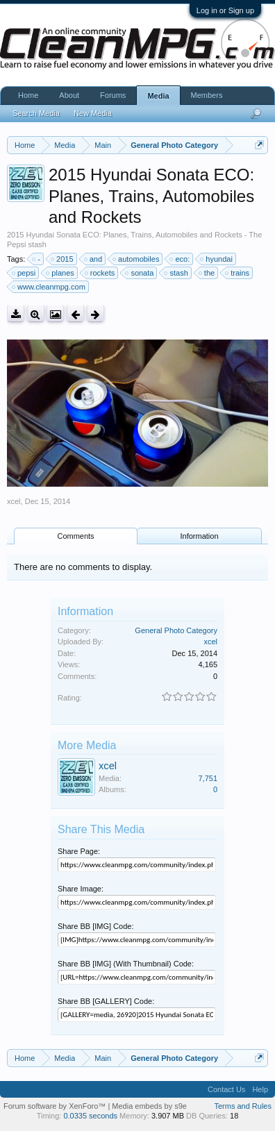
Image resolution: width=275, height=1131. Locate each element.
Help (260, 1089)
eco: (180, 259)
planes (60, 273)
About (69, 95)
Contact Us (226, 1089)
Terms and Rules (243, 1106)
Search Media (36, 113)
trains (237, 273)
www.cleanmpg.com (49, 286)
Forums (113, 95)
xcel (14, 501)
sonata (139, 273)
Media (158, 96)
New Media (93, 113)
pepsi (24, 273)
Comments (75, 536)
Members (207, 95)
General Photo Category (176, 630)
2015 (62, 259)
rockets (100, 273)
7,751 (207, 778)
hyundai (217, 259)
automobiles (136, 259)
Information (200, 536)
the (207, 273)
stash (176, 273)
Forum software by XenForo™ (55, 1106)
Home (28, 95)
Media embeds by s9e (149, 1106)
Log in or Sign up (225, 10)
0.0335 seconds (90, 1116)
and (93, 259)
